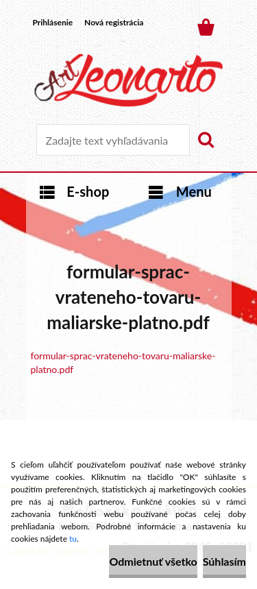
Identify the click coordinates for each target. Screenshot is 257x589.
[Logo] (128, 80)
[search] (205, 140)
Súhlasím (224, 561)
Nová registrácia (113, 22)
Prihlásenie (53, 22)
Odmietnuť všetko (153, 561)
